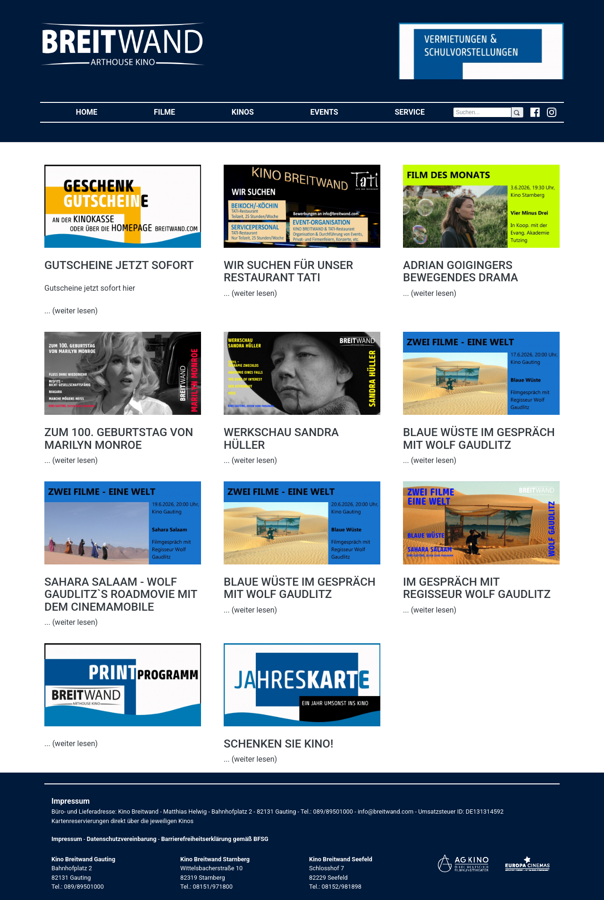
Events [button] (338, 112)
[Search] (482, 112)
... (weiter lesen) (71, 310)
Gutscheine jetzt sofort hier (89, 288)
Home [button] (101, 112)
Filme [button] (178, 112)
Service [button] (423, 112)
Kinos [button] (257, 112)
